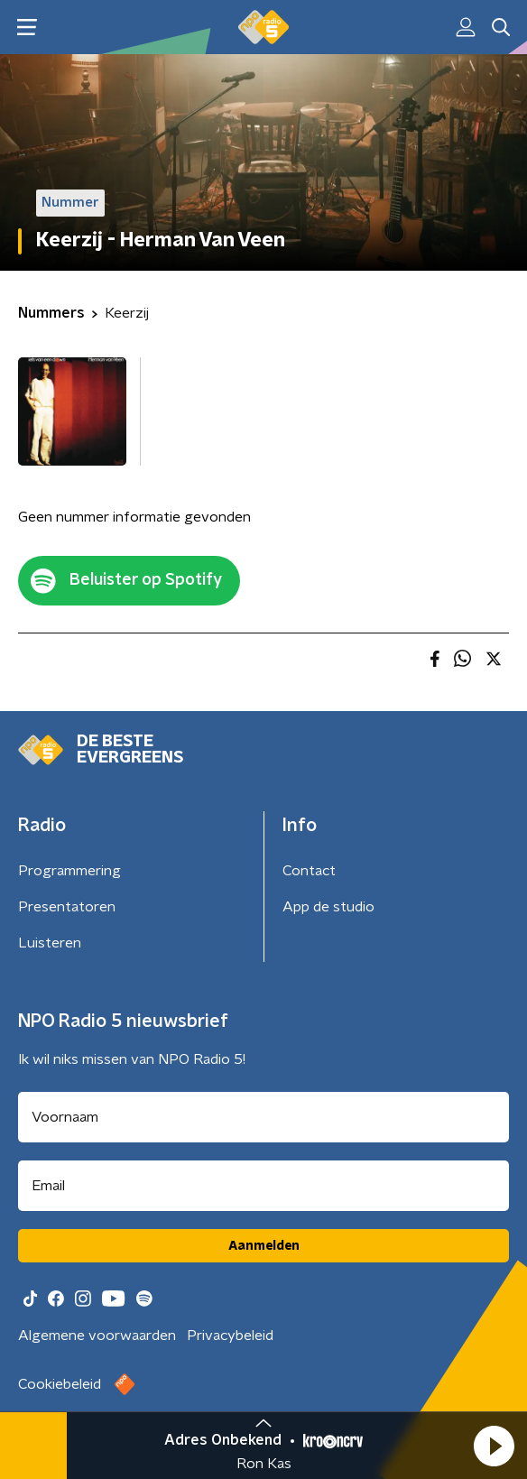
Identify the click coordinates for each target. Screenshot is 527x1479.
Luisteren (49, 943)
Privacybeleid (230, 1335)
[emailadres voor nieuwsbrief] (263, 1185)
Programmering (69, 871)
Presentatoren (67, 907)
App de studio (328, 907)
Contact (309, 871)
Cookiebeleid (59, 1384)
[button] (493, 1445)
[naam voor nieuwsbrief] (263, 1117)
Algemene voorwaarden (97, 1335)
